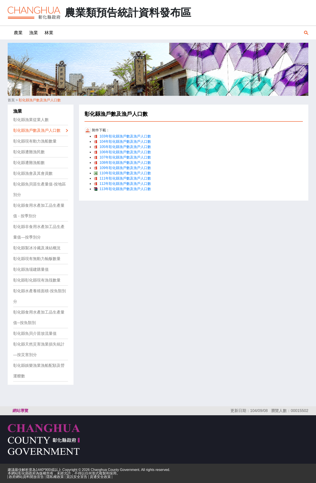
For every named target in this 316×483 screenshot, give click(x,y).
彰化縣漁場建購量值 (31, 269)
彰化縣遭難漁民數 (29, 152)
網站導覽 (20, 410)
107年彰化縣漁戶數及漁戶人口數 (125, 157)
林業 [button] (49, 32)
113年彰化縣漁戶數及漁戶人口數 (125, 189)
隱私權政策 (55, 477)
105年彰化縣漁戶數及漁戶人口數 (125, 147)
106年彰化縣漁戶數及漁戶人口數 (125, 152)
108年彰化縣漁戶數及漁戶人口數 (125, 162)
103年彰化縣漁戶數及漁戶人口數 (125, 136)
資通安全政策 (100, 477)
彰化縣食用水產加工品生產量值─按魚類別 (39, 317)
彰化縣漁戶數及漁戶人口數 (40, 100)
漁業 (17, 111)
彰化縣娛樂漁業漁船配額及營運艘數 (39, 370)
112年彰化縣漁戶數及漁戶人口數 (125, 183)
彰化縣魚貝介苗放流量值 (35, 333)
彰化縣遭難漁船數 (29, 162)
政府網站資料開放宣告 (26, 477)
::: (9, 32)
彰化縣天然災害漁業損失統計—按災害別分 (39, 349)
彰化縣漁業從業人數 (31, 120)
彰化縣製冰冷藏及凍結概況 (37, 248)
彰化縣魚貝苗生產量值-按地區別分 (39, 189)
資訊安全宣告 (76, 477)
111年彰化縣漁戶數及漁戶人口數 (125, 178)
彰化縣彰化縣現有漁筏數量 (37, 280)
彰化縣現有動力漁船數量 (35, 141)
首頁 (11, 100)
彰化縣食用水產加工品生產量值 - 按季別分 (39, 210)
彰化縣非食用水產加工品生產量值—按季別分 (39, 232)
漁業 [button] (33, 32)
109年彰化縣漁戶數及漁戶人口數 (125, 168)
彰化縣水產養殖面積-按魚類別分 (39, 296)
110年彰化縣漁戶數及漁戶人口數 (125, 173)
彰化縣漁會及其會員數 (33, 173)
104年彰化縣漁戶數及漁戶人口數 (125, 141)
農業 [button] (18, 32)
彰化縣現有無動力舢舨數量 (37, 259)
